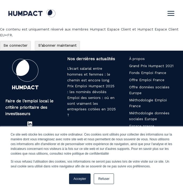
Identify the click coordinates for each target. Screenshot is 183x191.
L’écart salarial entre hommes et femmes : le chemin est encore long (88, 74)
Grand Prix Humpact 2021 (151, 66)
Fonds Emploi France (147, 73)
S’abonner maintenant (57, 45)
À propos (137, 59)
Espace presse (141, 126)
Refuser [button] (103, 179)
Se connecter (15, 45)
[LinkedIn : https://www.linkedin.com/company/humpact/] (30, 124)
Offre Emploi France (146, 80)
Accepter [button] (80, 179)
